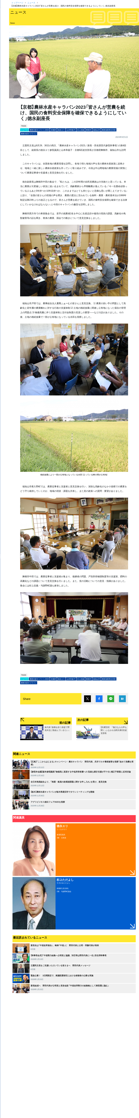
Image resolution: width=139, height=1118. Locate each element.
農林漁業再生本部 (109, 130)
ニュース (31, 2)
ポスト (87, 698)
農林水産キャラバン (28, 133)
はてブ (122, 698)
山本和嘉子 (71, 130)
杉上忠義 (80, 130)
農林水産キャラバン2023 (39, 130)
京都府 (53, 130)
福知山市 (96, 130)
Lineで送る (110, 698)
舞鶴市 (88, 130)
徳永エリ (61, 130)
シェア (99, 698)
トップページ (17, 2)
